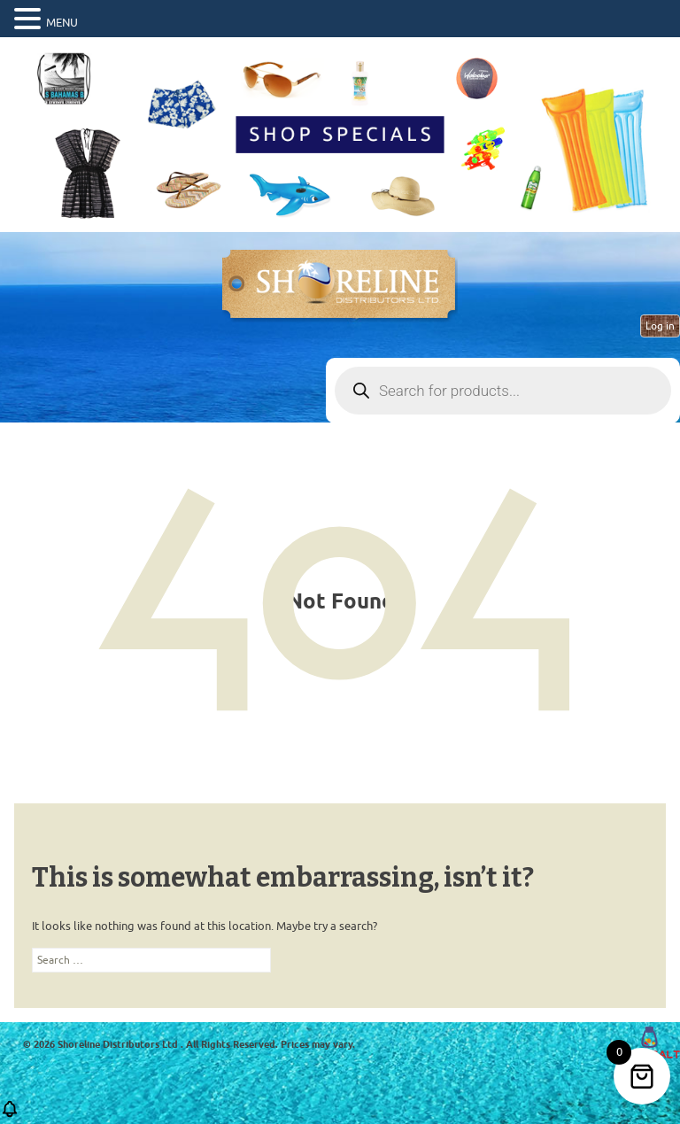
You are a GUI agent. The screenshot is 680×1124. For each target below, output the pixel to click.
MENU (62, 22)
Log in (660, 326)
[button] (9, 1114)
